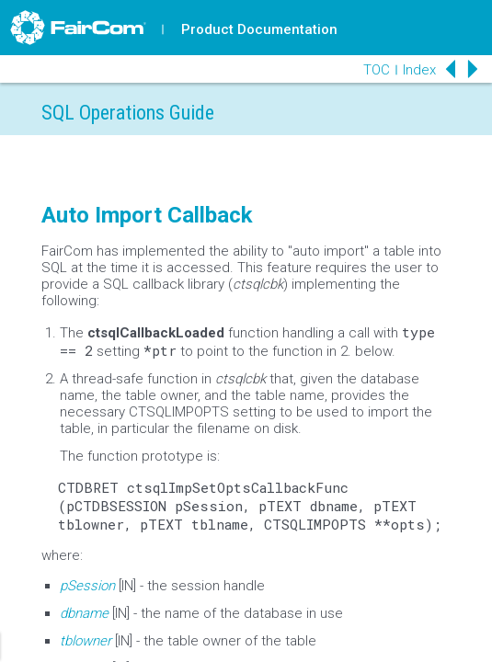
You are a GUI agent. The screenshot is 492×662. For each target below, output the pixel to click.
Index (419, 70)
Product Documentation (259, 29)
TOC (376, 70)
